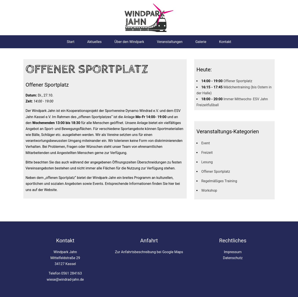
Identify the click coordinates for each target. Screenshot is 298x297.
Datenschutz (232, 258)
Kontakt (225, 42)
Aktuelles (94, 42)
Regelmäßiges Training (219, 181)
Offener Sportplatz (238, 81)
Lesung (207, 162)
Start (70, 42)
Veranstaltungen (170, 42)
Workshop (209, 190)
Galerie (200, 42)
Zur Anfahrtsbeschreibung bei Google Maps (149, 252)
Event (205, 143)
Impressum (233, 252)
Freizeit (207, 152)
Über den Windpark (129, 42)
